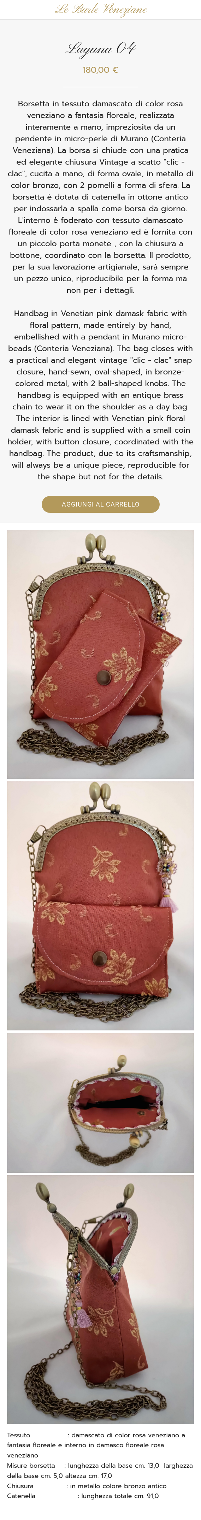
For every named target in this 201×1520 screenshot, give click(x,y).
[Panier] (191, 9)
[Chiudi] (10, 10)
